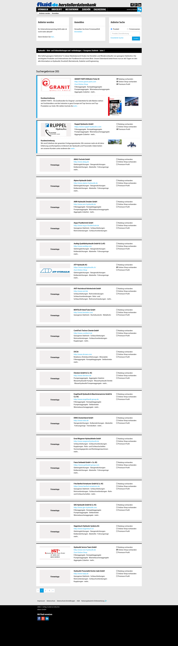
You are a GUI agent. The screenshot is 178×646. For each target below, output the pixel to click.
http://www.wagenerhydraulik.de (86, 441)
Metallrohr (107, 315)
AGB (78, 601)
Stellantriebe (107, 359)
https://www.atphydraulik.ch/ (85, 267)
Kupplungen (78, 341)
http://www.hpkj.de (81, 574)
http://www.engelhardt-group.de (86, 399)
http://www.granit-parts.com (85, 82)
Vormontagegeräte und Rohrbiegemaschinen (91, 449)
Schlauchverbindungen (98, 231)
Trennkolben (91, 426)
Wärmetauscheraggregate (100, 89)
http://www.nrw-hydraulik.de (85, 550)
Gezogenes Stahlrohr (81, 228)
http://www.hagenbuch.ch (84, 529)
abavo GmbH (41, 609)
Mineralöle (103, 357)
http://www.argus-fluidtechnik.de (86, 225)
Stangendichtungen (97, 164)
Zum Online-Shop (81, 84)
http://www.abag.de (81, 162)
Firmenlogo (55, 165)
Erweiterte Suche (117, 38)
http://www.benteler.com (83, 312)
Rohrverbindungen (81, 231)
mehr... (93, 92)
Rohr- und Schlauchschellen (94, 446)
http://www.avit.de (81, 291)
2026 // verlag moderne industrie (48, 607)
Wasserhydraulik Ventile (103, 381)
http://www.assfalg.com (83, 246)
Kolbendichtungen (81, 167)
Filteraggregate (80, 87)
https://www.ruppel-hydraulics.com (87, 127)
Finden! (136, 38)
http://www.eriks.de (81, 420)
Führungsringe (103, 167)
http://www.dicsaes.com (83, 354)
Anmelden (78, 32)
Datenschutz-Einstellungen (66, 601)
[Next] (53, 590)
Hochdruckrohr (96, 315)
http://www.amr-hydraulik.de (85, 204)
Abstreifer (92, 167)
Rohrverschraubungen (97, 299)
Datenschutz (51, 601)
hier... (53, 37)
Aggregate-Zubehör (82, 92)
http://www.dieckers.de (82, 376)
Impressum (41, 601)
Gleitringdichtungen (81, 164)
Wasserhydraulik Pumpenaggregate (88, 383)
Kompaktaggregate (94, 87)
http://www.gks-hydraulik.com (85, 507)
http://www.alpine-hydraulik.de (86, 183)
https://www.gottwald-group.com (86, 465)
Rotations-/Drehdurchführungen (86, 357)
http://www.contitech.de (83, 333)
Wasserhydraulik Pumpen (83, 381)
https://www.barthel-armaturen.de (87, 486)
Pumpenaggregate (81, 89)
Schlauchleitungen (97, 228)
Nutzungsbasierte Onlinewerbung (92, 601)
